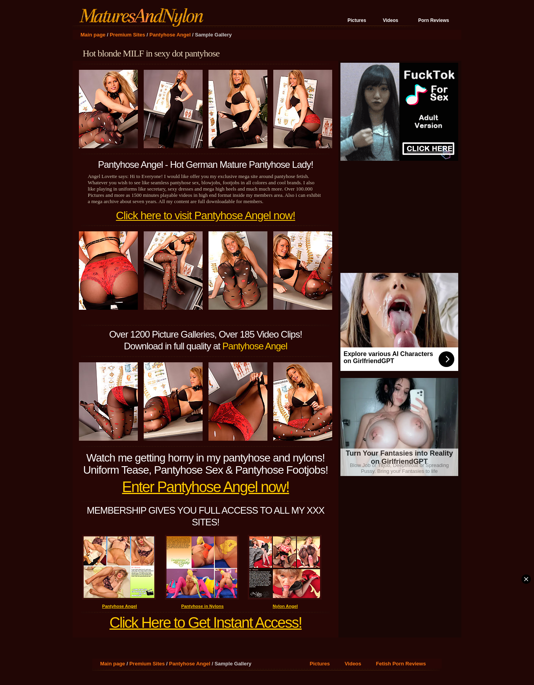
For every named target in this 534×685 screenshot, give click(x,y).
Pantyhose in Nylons (202, 606)
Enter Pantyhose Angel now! (205, 487)
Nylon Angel (285, 606)
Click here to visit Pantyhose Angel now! (205, 215)
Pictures (356, 20)
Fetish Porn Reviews (401, 664)
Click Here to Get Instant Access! (206, 622)
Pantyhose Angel (170, 35)
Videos (390, 20)
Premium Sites (127, 35)
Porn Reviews (433, 20)
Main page (93, 35)
